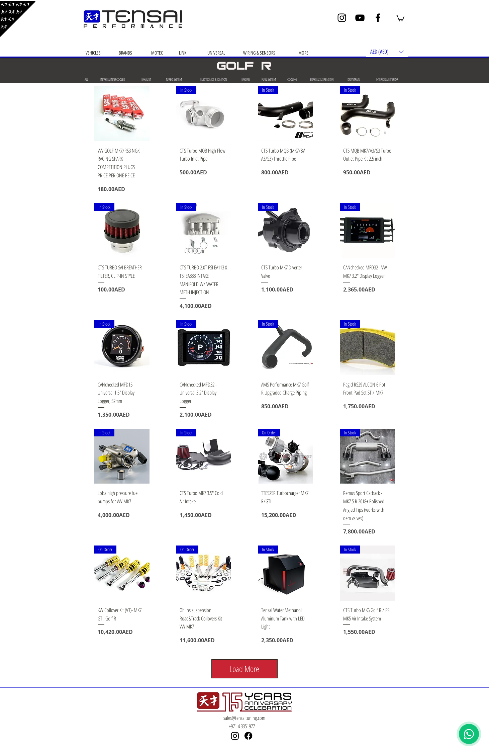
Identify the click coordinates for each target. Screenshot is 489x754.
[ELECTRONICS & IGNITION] (213, 79)
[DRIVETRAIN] (353, 79)
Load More (245, 668)
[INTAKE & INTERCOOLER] (112, 79)
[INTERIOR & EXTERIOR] (386, 79)
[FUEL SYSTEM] (269, 79)
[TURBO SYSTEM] (174, 79)
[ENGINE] (245, 79)
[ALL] (86, 79)
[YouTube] (360, 17)
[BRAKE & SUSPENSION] (321, 79)
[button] (400, 17)
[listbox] (387, 51)
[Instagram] (342, 17)
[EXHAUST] (146, 79)
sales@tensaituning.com (244, 718)
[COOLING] (292, 79)
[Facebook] (378, 17)
